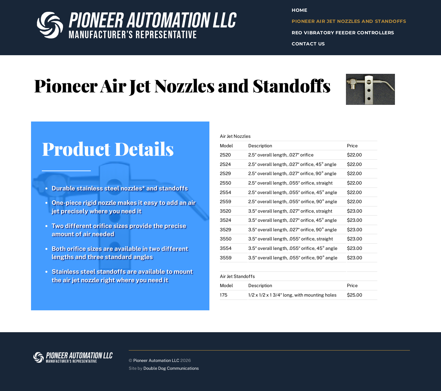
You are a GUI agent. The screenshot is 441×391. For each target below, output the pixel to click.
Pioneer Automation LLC (156, 360)
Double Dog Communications (171, 368)
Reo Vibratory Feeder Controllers (343, 32)
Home (299, 10)
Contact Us (308, 43)
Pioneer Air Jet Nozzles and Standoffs (349, 21)
